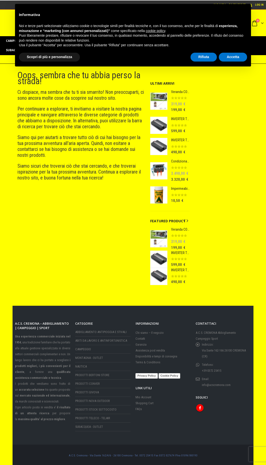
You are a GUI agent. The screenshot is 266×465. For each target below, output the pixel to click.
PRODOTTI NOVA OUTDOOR (92, 399)
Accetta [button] (233, 57)
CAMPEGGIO (83, 348)
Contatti (140, 337)
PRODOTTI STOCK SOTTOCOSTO (96, 408)
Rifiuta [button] (203, 57)
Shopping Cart (144, 402)
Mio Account (143, 396)
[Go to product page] (158, 101)
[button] (184, 220)
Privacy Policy (146, 374)
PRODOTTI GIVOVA (87, 391)
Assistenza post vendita (150, 349)
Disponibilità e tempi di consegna (156, 355)
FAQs (138, 408)
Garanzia (141, 343)
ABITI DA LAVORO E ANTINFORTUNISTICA (101, 339)
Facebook (200, 406)
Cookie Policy (169, 374)
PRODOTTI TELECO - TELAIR (92, 417)
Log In (256, 4)
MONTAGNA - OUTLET (89, 356)
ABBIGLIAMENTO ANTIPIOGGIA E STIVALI (101, 331)
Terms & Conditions (147, 361)
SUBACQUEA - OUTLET (89, 425)
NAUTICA (81, 365)
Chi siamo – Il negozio (149, 331)
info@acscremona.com (216, 383)
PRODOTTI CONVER (87, 382)
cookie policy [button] (155, 31)
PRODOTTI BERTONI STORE (92, 374)
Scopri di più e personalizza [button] (49, 57)
